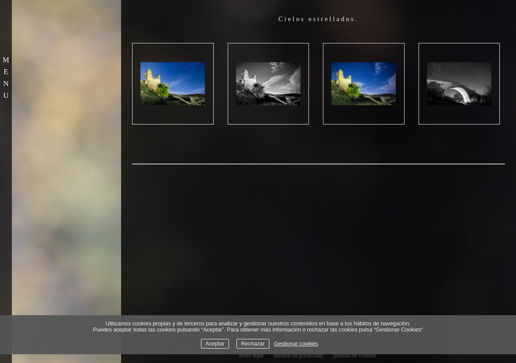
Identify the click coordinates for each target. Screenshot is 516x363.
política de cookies (354, 355)
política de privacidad (298, 355)
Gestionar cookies (296, 344)
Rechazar (253, 344)
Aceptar (214, 344)
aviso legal (251, 355)
